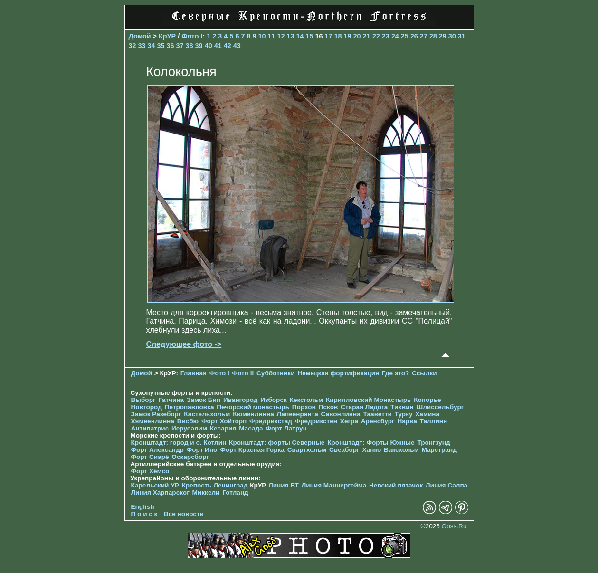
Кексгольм (306, 399)
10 (262, 36)
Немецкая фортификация (338, 373)
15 (309, 36)
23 (385, 36)
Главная (193, 373)
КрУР (167, 36)
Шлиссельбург (440, 407)
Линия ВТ (283, 485)
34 (151, 45)
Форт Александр (157, 449)
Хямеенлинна (152, 421)
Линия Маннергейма (334, 485)
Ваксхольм (401, 449)
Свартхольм (307, 449)
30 (452, 36)
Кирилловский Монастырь (368, 399)
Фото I (191, 36)
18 (338, 36)
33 (142, 45)
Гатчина (171, 399)
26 (414, 36)
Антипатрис (150, 428)
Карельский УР (155, 485)
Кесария (223, 428)
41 (218, 45)
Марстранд (439, 449)
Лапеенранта (297, 414)
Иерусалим (189, 428)
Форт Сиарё (150, 456)
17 (328, 36)
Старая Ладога (364, 407)
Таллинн (433, 421)
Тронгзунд (433, 442)
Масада (251, 428)
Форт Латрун (286, 428)
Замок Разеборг (156, 414)
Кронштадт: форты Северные (276, 442)
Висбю (188, 421)
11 (271, 36)
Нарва (407, 421)
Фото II (243, 373)
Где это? (395, 373)
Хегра (349, 421)
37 (180, 45)
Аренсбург (378, 421)
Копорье (427, 399)
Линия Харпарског (160, 492)
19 (347, 36)
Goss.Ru (454, 526)
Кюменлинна (253, 414)
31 (461, 36)
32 (132, 45)
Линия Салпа (446, 485)
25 (404, 36)
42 (227, 45)
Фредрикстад (270, 421)
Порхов (304, 407)
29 (442, 36)
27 (423, 36)
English (142, 506)
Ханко (371, 449)
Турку (404, 414)
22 (376, 36)
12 (281, 36)
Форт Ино (202, 449)
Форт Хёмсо (150, 471)
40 (208, 45)
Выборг (143, 399)
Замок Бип (203, 399)
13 (290, 36)
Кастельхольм (207, 414)
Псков (328, 407)
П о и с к (144, 513)
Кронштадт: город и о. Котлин (179, 442)
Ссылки (424, 373)
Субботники (275, 373)
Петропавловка (189, 407)
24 (395, 36)
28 (433, 36)
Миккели (206, 492)
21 (366, 36)
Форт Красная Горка (252, 449)
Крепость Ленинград (215, 485)
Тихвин (402, 407)
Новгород (146, 407)
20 (357, 36)
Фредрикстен (316, 421)
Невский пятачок (396, 485)
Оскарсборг (190, 456)
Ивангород (240, 399)
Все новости (184, 513)
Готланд (235, 492)
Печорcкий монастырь (253, 407)
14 (300, 36)
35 (161, 45)
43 (237, 45)
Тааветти (377, 414)
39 (199, 45)
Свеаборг (344, 449)
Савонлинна (341, 414)
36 (170, 45)
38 (189, 45)
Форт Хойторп (224, 421)
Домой (140, 36)
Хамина (427, 414)
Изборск (273, 399)
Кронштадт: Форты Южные (371, 442)
